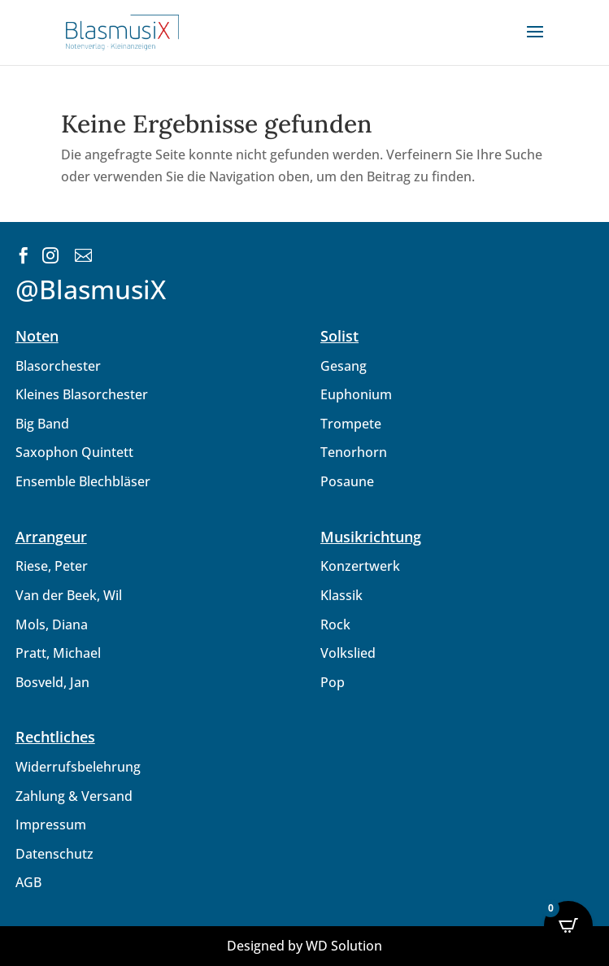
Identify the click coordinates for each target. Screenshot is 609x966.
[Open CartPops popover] (568, 925)
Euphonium (356, 394)
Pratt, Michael (58, 653)
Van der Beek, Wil (68, 595)
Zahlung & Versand (74, 796)
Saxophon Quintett (74, 452)
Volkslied (348, 653)
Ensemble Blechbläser (82, 481)
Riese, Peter (51, 566)
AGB (28, 882)
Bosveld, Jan (52, 682)
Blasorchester (58, 366)
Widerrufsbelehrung (78, 767)
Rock (335, 624)
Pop (332, 682)
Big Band (42, 424)
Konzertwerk (360, 566)
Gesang (343, 366)
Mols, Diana (51, 624)
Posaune (347, 481)
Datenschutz (54, 854)
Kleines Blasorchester (81, 394)
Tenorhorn (353, 452)
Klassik (341, 595)
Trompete (350, 424)
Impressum (50, 824)
